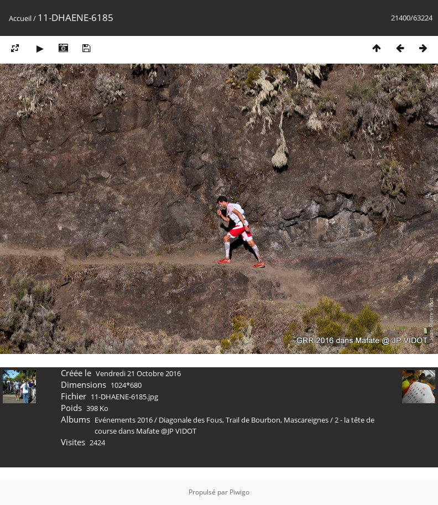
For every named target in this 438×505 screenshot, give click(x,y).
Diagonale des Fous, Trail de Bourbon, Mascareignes (244, 420)
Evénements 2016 (124, 420)
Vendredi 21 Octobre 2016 (138, 373)
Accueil (20, 18)
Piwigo (239, 492)
